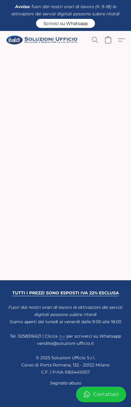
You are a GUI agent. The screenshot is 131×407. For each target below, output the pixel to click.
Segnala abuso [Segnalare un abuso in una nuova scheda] (65, 383)
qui (62, 336)
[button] (65, 23)
